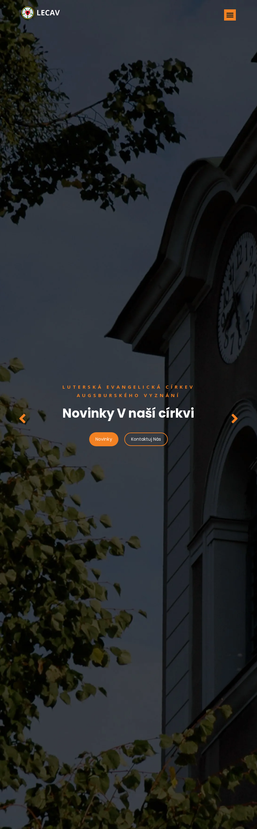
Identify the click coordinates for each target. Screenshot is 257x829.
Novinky (103, 439)
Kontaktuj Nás (146, 439)
